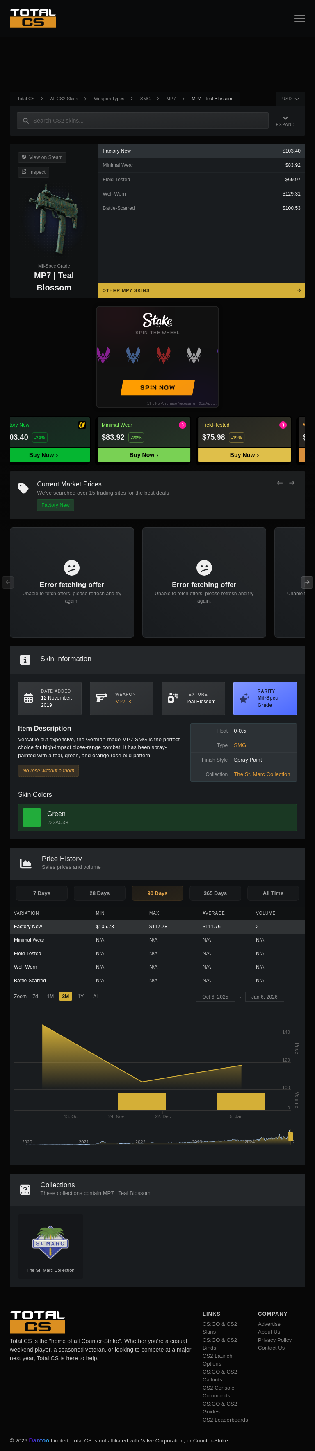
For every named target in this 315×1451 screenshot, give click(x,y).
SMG (145, 98)
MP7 (171, 98)
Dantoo (39, 1441)
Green (56, 813)
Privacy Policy (275, 1340)
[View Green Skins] (32, 817)
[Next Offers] (292, 483)
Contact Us (271, 1348)
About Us (269, 1332)
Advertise (269, 1324)
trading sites (111, 493)
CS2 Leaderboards (225, 1420)
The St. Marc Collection (262, 774)
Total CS (25, 98)
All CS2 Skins (64, 98)
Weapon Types (109, 98)
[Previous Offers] (280, 483)
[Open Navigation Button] (299, 18)
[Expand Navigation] (285, 120)
